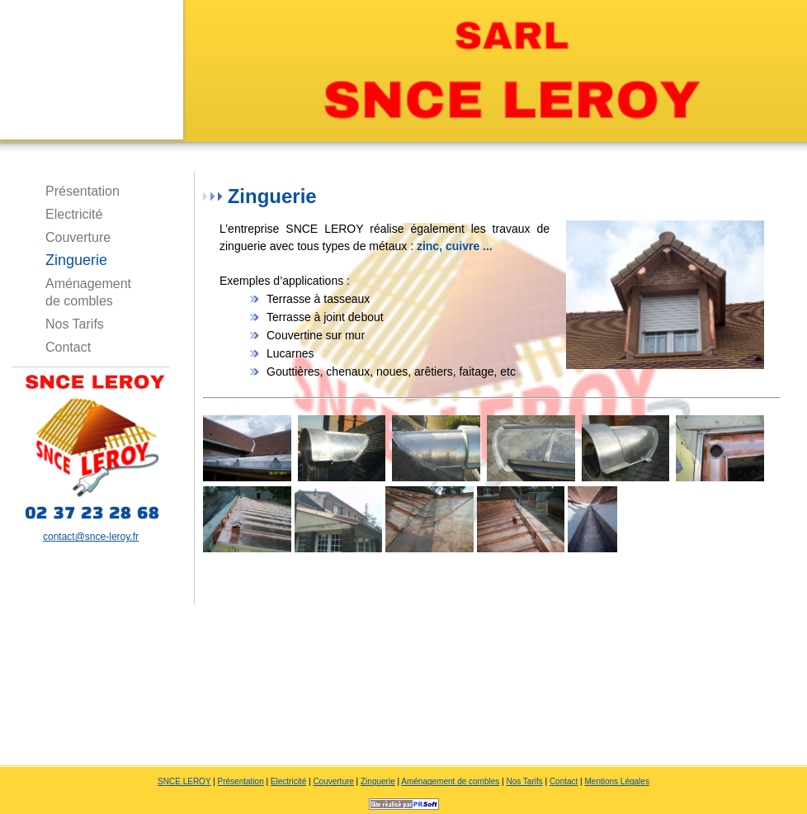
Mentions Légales (617, 781)
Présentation (82, 191)
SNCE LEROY (184, 781)
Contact (68, 347)
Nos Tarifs (74, 324)
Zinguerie (76, 260)
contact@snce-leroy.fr (91, 536)
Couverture (78, 237)
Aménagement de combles (88, 286)
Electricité (73, 214)
